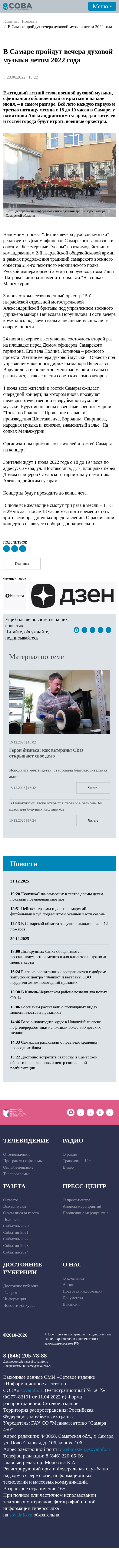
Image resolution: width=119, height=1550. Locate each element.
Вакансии (71, 1306)
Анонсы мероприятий (82, 1208)
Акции (69, 1286)
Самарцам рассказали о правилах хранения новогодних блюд (53, 1046)
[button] (7, 174)
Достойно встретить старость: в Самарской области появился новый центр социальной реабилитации (53, 1064)
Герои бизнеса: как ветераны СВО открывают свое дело (46, 753)
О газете (10, 1201)
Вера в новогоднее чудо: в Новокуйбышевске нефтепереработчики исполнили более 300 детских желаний (55, 1028)
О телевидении (16, 1156)
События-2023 (16, 1247)
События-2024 (16, 1254)
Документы (73, 1299)
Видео (68, 1169)
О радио (70, 1156)
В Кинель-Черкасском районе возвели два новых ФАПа (58, 996)
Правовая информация (83, 1293)
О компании (73, 1280)
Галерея (10, 1294)
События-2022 (16, 1241)
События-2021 (16, 1234)
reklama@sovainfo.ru (37, 1367)
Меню (100, 6)
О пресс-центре (76, 1201)
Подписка (11, 1221)
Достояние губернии (22, 1270)
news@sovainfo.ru (36, 1363)
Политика (22, 564)
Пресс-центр (84, 1188)
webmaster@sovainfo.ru (87, 1451)
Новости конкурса (19, 1307)
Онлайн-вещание (18, 1169)
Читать (92, 789)
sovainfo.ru (32, 1392)
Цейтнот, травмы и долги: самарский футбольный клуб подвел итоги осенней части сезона (57, 913)
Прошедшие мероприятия (85, 1215)
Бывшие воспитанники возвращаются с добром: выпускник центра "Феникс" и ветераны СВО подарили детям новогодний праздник (58, 978)
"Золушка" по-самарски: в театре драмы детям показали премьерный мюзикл (56, 898)
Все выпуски (14, 1208)
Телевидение (26, 1142)
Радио (73, 1142)
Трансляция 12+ (77, 1162)
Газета (14, 1188)
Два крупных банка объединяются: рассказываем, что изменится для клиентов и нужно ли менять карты (59, 958)
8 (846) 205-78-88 (25, 1357)
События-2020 (16, 1227)
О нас (72, 1266)
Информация (14, 1300)
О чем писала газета (21, 1215)
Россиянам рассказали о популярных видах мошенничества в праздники (53, 1011)
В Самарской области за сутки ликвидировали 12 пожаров (59, 928)
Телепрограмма (16, 1175)
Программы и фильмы (23, 1162)
